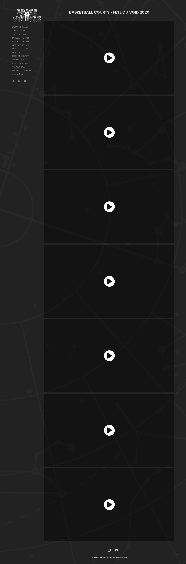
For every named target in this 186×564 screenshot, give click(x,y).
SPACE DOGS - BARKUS (21, 70)
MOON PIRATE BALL (20, 63)
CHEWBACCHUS (18, 59)
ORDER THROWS (19, 34)
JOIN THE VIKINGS (19, 30)
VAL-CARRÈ (16, 52)
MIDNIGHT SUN (18, 74)
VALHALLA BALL (18, 67)
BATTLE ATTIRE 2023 (20, 38)
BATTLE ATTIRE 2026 (20, 48)
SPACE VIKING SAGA (20, 27)
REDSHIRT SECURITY (20, 56)
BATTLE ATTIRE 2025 (20, 45)
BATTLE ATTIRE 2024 (20, 41)
